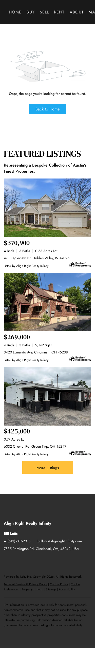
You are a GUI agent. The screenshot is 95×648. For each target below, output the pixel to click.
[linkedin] (18, 560)
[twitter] (28, 560)
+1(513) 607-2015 (17, 541)
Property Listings (32, 589)
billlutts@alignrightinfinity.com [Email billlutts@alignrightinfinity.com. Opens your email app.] (59, 541)
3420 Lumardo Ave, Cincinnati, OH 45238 (36, 352)
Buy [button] (30, 12)
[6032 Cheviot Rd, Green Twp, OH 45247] (47, 396)
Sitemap (51, 589)
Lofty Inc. (26, 576)
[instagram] (38, 560)
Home (15, 12)
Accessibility (67, 589)
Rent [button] (59, 12)
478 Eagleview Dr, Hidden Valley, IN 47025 (36, 258)
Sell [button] (44, 12)
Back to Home (47, 109)
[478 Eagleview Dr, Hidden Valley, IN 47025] (47, 208)
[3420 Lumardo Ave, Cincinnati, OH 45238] (47, 302)
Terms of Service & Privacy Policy (25, 584)
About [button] (77, 12)
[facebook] (7, 560)
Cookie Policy (59, 584)
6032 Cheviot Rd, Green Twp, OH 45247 (35, 446)
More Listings (47, 468)
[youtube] (48, 560)
